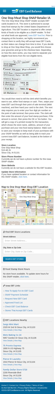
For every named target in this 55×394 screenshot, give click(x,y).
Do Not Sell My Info (8, 388)
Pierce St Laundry (12, 359)
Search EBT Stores (14, 259)
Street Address (9, 237)
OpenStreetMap (38, 224)
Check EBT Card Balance (16, 306)
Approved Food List (13, 302)
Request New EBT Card (16, 299)
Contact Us (13, 385)
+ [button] (6, 193)
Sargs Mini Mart (11, 324)
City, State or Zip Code (12, 247)
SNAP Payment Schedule (16, 295)
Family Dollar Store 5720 (15, 369)
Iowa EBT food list (36, 35)
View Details (8, 330)
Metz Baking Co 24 (12, 335)
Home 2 (4, 385)
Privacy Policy (25, 385)
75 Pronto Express (12, 345)
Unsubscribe (42, 388)
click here (22, 177)
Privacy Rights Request (27, 388)
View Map (18, 330)
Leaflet (27, 224)
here (53, 6)
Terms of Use (37, 385)
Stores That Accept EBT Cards (19, 310)
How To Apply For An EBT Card (19, 291)
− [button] (6, 197)
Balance (30, 11)
